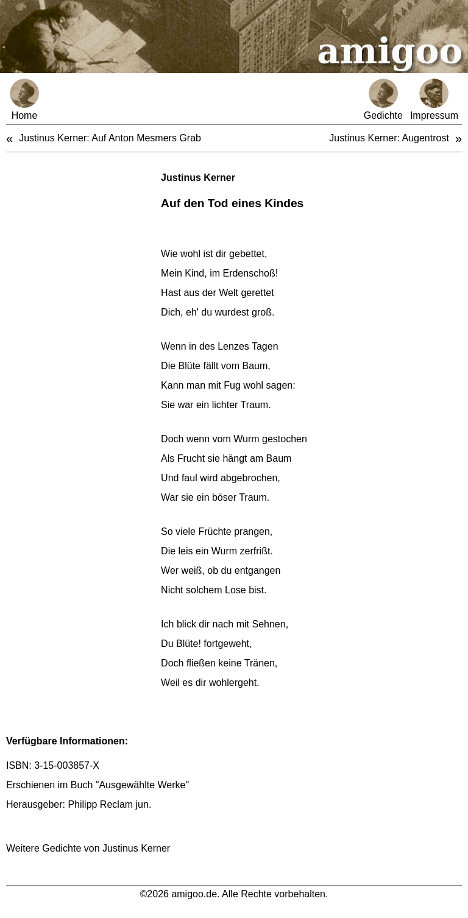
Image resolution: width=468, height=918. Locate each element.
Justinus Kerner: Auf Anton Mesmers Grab (110, 138)
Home (24, 100)
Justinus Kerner (198, 177)
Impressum (434, 100)
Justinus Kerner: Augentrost (389, 138)
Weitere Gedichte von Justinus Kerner (88, 848)
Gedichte (383, 100)
